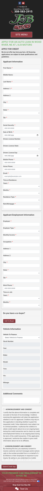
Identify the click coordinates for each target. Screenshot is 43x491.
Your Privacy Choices (33, 481)
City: (4, 102)
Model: (5, 362)
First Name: (7, 68)
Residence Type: (9, 197)
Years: (5, 183)
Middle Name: (8, 75)
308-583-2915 (23, 11)
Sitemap (24, 481)
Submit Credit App (9, 467)
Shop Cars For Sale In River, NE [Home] (13, 479)
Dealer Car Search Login (8, 481)
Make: (5, 355)
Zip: (4, 118)
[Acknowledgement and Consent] (3, 409)
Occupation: (7, 242)
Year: (5, 348)
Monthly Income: (9, 235)
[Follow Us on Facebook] (19, 3)
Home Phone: (8, 166)
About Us (22, 479)
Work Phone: (7, 285)
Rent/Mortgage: (8, 204)
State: (5, 110)
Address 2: (7, 95)
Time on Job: (7, 292)
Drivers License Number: (12, 139)
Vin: (4, 376)
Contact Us (27, 479)
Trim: (5, 369)
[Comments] (21, 400)
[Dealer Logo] (21, 22)
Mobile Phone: (8, 159)
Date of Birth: (8, 132)
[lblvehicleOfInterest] (21, 337)
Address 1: (7, 88)
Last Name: (7, 82)
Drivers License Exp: (10, 153)
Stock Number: (8, 341)
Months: (6, 190)
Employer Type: (8, 228)
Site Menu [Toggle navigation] (21, 34)
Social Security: (8, 125)
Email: (5, 173)
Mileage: (6, 382)
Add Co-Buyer (9, 321)
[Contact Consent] (3, 446)
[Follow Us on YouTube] (23, 3)
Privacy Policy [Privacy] (34, 479)
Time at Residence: (10, 180)
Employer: (6, 221)
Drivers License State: (11, 146)
